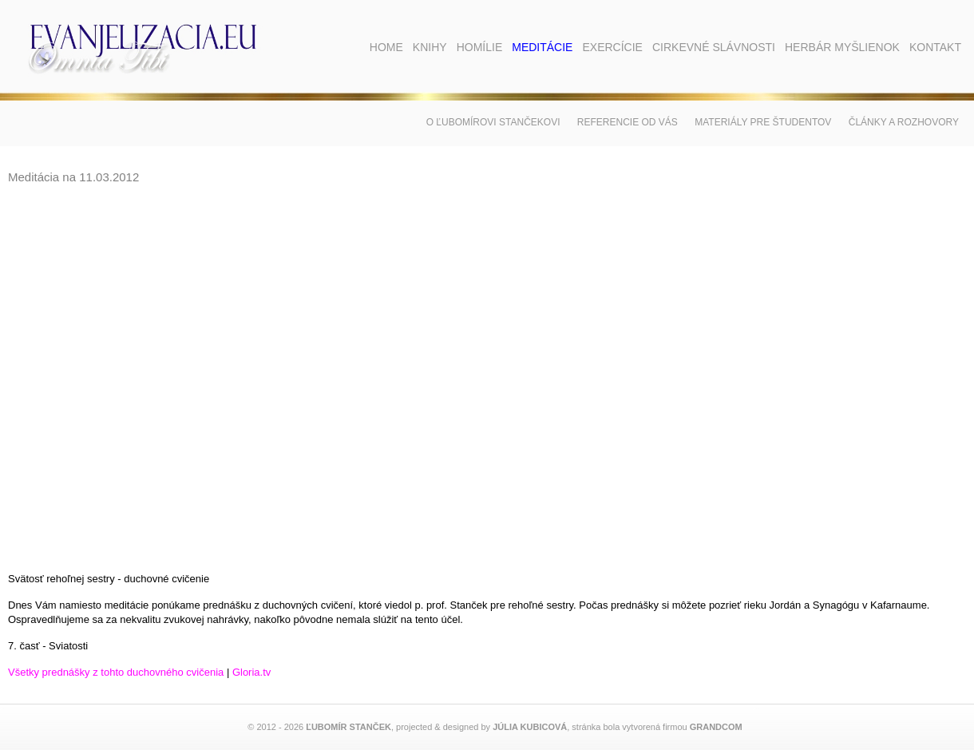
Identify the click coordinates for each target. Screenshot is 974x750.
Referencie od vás (627, 122)
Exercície (612, 47)
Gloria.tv (251, 672)
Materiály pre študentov (763, 122)
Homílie (480, 47)
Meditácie (542, 47)
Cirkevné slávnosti (713, 47)
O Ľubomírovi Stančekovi (493, 122)
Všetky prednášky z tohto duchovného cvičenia (116, 672)
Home (386, 47)
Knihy (430, 47)
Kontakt (935, 47)
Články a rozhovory (904, 122)
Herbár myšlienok (842, 47)
